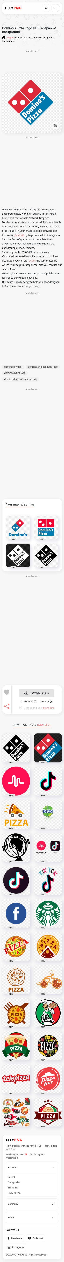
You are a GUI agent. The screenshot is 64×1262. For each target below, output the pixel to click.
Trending (13, 1187)
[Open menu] (55, 8)
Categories (14, 1182)
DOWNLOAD (36, 693)
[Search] (46, 8)
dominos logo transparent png (20, 379)
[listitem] (15, 1238)
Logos (32, 260)
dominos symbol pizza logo (43, 366)
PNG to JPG (14, 1192)
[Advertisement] (32, 61)
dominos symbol (13, 366)
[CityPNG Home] (13, 8)
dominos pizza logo (14, 373)
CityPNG (19, 235)
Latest (11, 1177)
